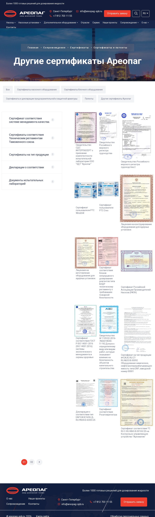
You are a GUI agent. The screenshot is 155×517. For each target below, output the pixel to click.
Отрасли (85, 22)
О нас (145, 22)
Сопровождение (129, 22)
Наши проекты (110, 22)
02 (31, 455)
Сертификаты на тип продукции (29, 154)
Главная (33, 47)
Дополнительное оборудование (61, 22)
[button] (136, 13)
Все (8, 89)
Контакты (11, 27)
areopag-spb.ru (17, 510)
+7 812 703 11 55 (62, 15)
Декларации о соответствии (26, 167)
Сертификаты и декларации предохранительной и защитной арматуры (41, 98)
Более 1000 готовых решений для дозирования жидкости (35, 3)
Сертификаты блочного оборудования (83, 89)
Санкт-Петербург (62, 11)
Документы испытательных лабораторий (26, 182)
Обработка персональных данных (129, 510)
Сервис (96, 22)
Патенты (89, 98)
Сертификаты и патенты (110, 47)
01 (24, 455)
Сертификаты (79, 47)
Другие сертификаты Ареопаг (116, 98)
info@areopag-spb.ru (91, 11)
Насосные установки (29, 22)
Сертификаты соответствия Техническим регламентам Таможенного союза (26, 138)
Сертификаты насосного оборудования (37, 89)
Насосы (10, 22)
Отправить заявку (117, 13)
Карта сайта (42, 510)
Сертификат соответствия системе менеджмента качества (29, 120)
